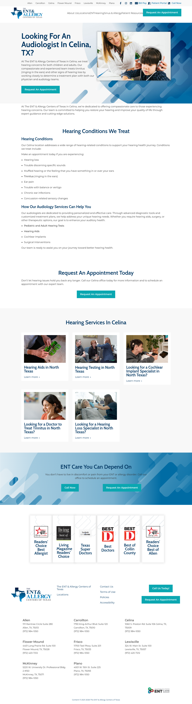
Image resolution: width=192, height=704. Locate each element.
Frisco (78, 3)
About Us (72, 13)
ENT (92, 13)
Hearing (99, 13)
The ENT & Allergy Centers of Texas (74, 588)
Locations (84, 13)
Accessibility (107, 602)
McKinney (101, 3)
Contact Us (106, 586)
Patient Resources (132, 13)
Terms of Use (107, 592)
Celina (51, 3)
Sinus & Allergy (112, 13)
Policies (104, 597)
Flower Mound (64, 3)
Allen (29, 3)
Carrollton (40, 3)
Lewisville (88, 3)
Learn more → (32, 377)
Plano (112, 3)
